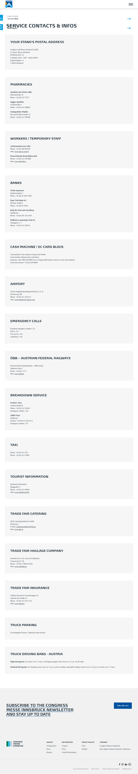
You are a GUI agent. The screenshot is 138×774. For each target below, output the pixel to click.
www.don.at (19, 529)
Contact (65, 746)
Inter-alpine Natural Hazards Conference (115, 749)
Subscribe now (123, 706)
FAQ (63, 749)
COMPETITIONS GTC (127, 769)
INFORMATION (67, 742)
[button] (120, 764)
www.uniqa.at (20, 604)
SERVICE (50, 742)
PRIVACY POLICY (95, 769)
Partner (49, 752)
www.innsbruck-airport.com (25, 300)
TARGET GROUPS (88, 742)
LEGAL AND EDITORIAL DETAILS (81, 769)
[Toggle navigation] (131, 4)
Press (48, 749)
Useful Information (69, 752)
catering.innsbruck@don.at (26, 527)
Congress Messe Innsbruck (110, 746)
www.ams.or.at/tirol (22, 152)
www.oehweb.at (20, 161)
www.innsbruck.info (22, 492)
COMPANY (103, 742)
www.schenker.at (21, 566)
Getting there (51, 746)
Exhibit (84, 749)
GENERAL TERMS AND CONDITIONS (110, 769)
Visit (83, 746)
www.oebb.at (19, 374)
